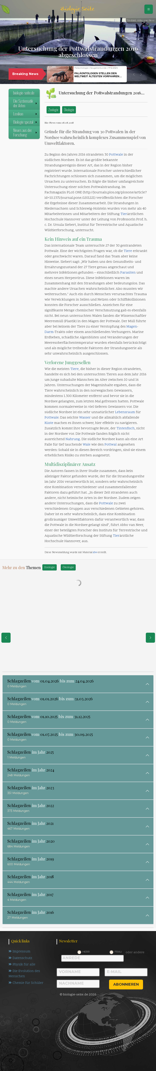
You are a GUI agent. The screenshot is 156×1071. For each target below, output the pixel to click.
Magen (131, 326)
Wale (86, 444)
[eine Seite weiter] (150, 638)
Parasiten (128, 272)
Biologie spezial (25, 122)
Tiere (128, 251)
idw (95, 552)
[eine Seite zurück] (6, 638)
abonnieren (126, 984)
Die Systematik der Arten (25, 103)
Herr (86, 951)
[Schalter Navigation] (148, 9)
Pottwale (116, 154)
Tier (123, 214)
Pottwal (110, 444)
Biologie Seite (77, 9)
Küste (49, 423)
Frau (118, 951)
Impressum (19, 951)
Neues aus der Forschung (25, 132)
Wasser (85, 417)
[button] (134, 74)
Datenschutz (21, 958)
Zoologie (53, 109)
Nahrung (73, 439)
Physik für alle (22, 964)
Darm (49, 332)
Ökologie (69, 109)
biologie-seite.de (23, 93)
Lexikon (25, 114)
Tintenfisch (125, 428)
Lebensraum (125, 412)
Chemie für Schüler (26, 983)
